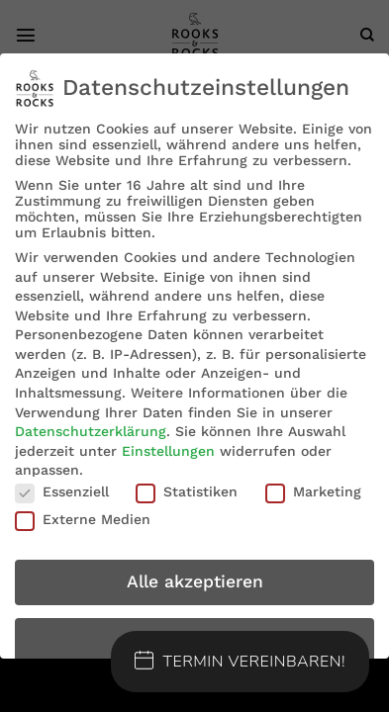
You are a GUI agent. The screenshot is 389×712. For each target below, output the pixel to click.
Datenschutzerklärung (90, 431)
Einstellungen (168, 451)
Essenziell (62, 491)
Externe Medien (82, 519)
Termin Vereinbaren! (240, 661)
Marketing (313, 491)
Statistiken (187, 491)
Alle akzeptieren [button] (195, 581)
